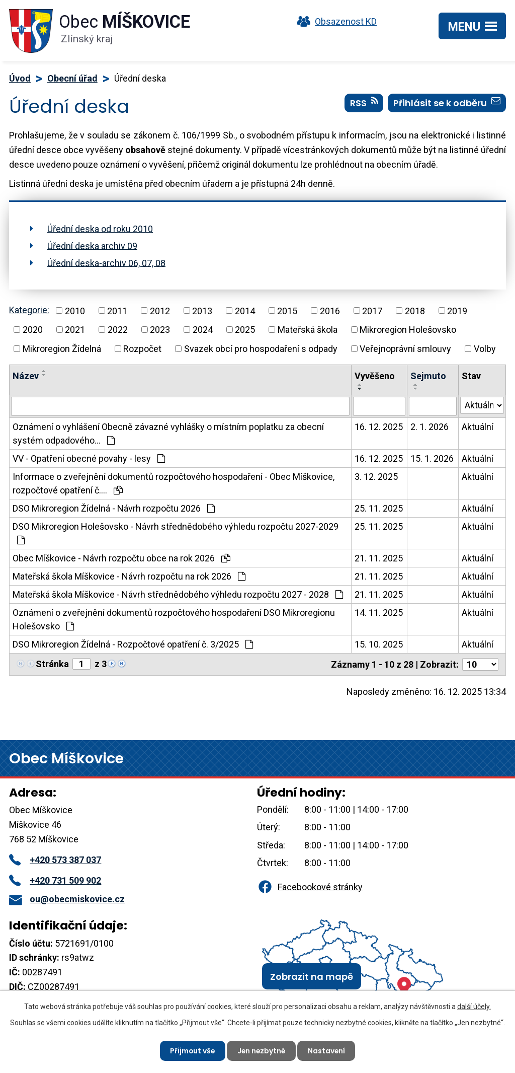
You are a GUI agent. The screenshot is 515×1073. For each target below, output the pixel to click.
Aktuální (477, 426)
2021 (75, 329)
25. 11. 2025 (379, 508)
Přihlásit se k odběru (446, 103)
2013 (202, 310)
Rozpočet (142, 348)
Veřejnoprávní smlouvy (405, 348)
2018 (415, 310)
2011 (117, 310)
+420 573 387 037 (55, 859)
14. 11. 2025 (379, 612)
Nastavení (328, 1050)
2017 (372, 310)
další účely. (474, 1007)
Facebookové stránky (310, 887)
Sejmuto (428, 376)
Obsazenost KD (334, 21)
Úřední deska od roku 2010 (100, 228)
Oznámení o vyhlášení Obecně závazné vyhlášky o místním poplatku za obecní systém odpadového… (168, 433)
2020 (33, 329)
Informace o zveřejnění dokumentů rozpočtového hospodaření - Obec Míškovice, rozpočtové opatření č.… (173, 483)
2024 (203, 329)
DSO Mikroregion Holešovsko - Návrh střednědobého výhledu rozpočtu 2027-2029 (175, 533)
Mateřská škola (307, 329)
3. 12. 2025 (376, 476)
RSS (364, 103)
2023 (160, 329)
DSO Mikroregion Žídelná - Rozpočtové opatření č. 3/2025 (133, 644)
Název (26, 376)
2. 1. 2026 (429, 426)
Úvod (20, 78)
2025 (245, 329)
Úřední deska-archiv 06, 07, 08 (106, 262)
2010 (75, 310)
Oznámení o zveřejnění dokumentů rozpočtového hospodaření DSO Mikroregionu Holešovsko (174, 619)
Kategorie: (29, 310)
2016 (330, 310)
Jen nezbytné (261, 1050)
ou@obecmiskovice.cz (67, 899)
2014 (245, 310)
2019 (457, 310)
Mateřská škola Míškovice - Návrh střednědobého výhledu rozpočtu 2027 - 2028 (178, 594)
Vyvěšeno (375, 376)
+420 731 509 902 (55, 880)
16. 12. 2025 (379, 426)
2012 (160, 310)
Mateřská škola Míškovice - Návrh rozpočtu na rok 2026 (129, 576)
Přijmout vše (191, 1050)
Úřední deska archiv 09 (92, 245)
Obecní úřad (72, 78)
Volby (485, 348)
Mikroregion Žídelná (62, 348)
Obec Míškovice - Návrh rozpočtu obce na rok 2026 (121, 558)
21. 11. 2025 (379, 558)
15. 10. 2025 (379, 644)
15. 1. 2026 (432, 458)
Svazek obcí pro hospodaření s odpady (260, 348)
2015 (287, 310)
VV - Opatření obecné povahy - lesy (89, 458)
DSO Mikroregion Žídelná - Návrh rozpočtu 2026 (114, 508)
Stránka (52, 664)
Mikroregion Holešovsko (408, 329)
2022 (118, 329)
